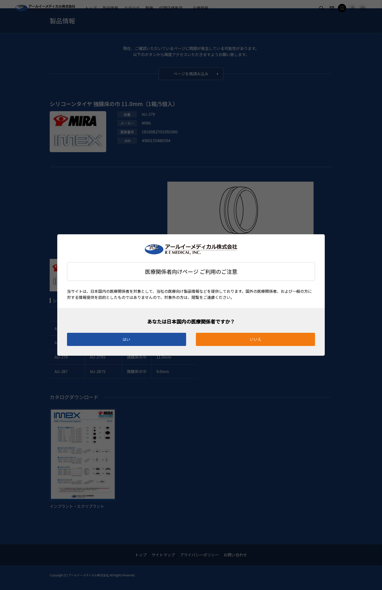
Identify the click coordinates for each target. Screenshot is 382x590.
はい (126, 339)
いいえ (255, 339)
